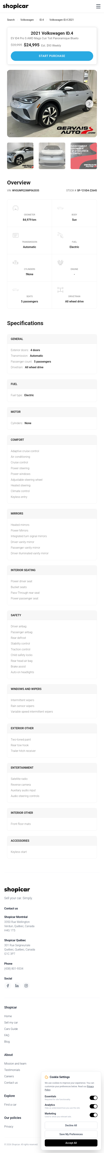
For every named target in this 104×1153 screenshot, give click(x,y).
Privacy (8, 1126)
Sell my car (11, 1022)
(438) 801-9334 (13, 968)
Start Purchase (52, 56)
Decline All (71, 1125)
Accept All (71, 1143)
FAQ (6, 1035)
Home (8, 1016)
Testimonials (12, 1070)
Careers (9, 1076)
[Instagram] (26, 985)
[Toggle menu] (98, 6)
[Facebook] (7, 985)
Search (11, 19)
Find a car (10, 1104)
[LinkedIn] (17, 985)
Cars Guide (11, 1029)
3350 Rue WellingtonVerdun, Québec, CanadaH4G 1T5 (19, 926)
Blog (7, 1041)
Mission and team (15, 1063)
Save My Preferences (71, 1134)
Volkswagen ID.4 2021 (62, 19)
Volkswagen (27, 19)
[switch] (93, 1098)
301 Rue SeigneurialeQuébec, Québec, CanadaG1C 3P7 (19, 949)
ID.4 (41, 19)
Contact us (11, 1082)
